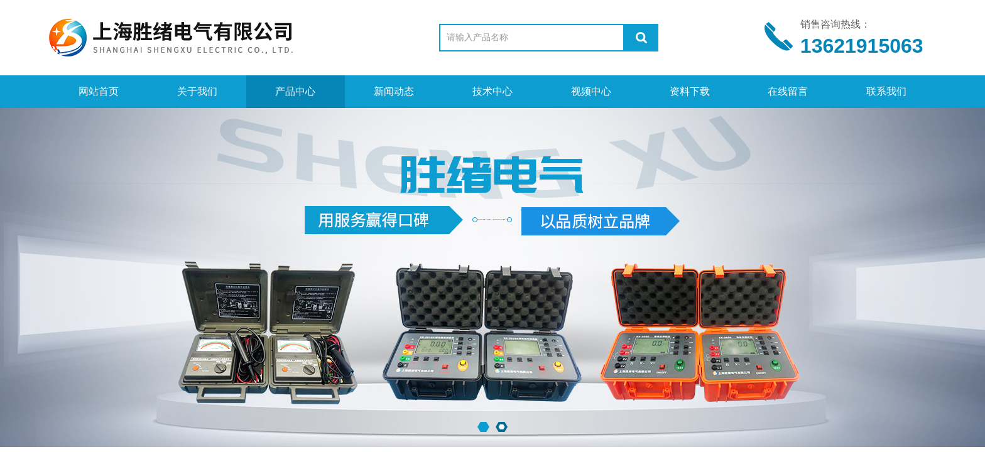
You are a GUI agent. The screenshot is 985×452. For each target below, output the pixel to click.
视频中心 (591, 91)
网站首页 (99, 91)
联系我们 (886, 91)
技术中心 (492, 91)
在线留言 (788, 91)
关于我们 (197, 91)
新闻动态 (394, 91)
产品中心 (295, 91)
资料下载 (690, 91)
